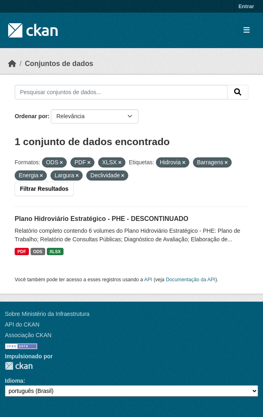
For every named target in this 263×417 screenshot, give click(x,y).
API (148, 279)
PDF (22, 251)
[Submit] (237, 92)
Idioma (14, 380)
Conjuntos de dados (59, 64)
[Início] (12, 64)
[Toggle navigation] (246, 30)
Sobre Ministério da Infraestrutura (47, 314)
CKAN (19, 366)
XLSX (55, 251)
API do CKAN (22, 324)
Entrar (246, 6)
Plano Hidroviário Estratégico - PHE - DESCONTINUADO (101, 218)
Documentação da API (190, 279)
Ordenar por (31, 116)
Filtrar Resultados (44, 188)
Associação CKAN (28, 335)
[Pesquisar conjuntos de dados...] (121, 92)
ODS (37, 251)
